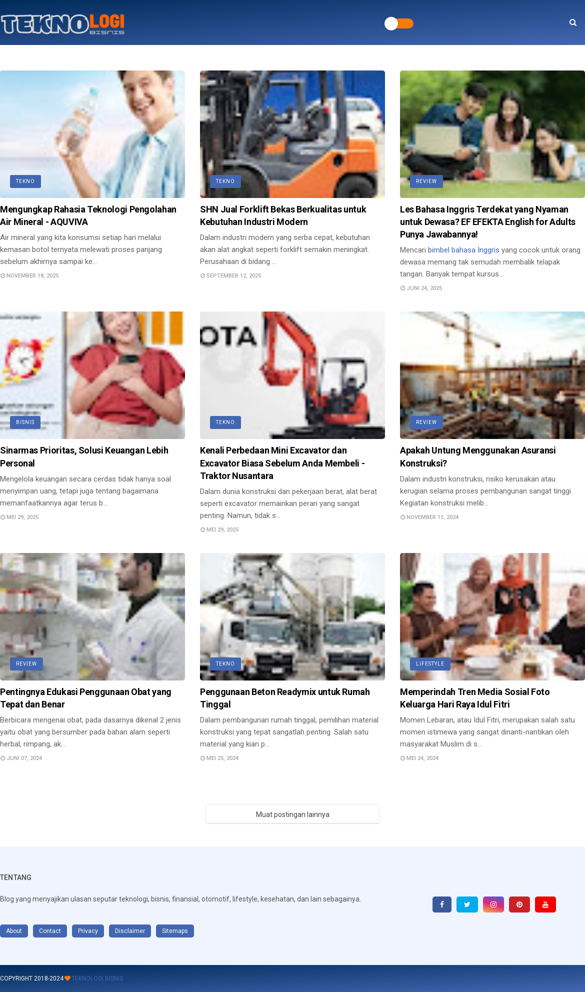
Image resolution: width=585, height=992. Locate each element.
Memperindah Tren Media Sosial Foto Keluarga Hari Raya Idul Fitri (475, 698)
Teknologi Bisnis (97, 978)
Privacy (88, 931)
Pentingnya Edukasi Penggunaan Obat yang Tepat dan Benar (86, 698)
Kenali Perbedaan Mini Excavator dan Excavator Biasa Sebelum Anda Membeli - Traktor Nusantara (282, 462)
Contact (50, 931)
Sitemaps (175, 931)
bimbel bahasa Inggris (464, 250)
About (14, 931)
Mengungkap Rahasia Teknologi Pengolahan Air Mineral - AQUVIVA (88, 215)
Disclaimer (130, 931)
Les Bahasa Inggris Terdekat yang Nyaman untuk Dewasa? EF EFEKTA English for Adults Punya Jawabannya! (488, 222)
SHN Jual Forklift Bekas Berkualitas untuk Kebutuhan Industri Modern (283, 215)
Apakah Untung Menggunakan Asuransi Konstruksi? (478, 456)
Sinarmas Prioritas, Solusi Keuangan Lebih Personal (84, 456)
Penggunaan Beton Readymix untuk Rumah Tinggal (285, 698)
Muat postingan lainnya (293, 814)
